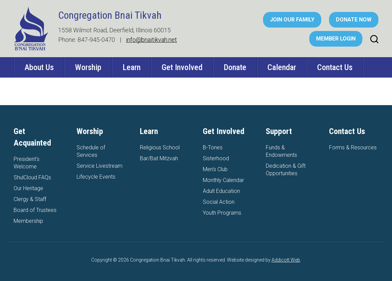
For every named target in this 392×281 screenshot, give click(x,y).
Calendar (281, 67)
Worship (88, 67)
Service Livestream (99, 166)
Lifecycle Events (96, 176)
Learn (131, 67)
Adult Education (221, 191)
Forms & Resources (353, 147)
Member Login (336, 38)
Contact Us (335, 67)
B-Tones (213, 147)
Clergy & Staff (30, 199)
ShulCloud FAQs (32, 177)
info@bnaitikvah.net (151, 39)
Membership (28, 221)
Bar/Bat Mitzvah (159, 158)
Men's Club (215, 169)
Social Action (218, 202)
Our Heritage (28, 188)
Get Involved (182, 67)
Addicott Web (286, 260)
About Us (39, 67)
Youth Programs (222, 213)
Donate (235, 67)
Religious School (160, 147)
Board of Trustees (35, 210)
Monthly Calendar (223, 180)
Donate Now (354, 19)
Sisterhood (216, 158)
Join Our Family (292, 19)
